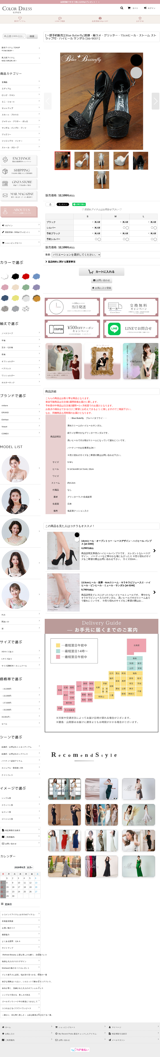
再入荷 (97, 222)
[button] (121, 8)
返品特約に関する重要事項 (60, 261)
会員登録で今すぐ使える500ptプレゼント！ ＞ (80, 2)
